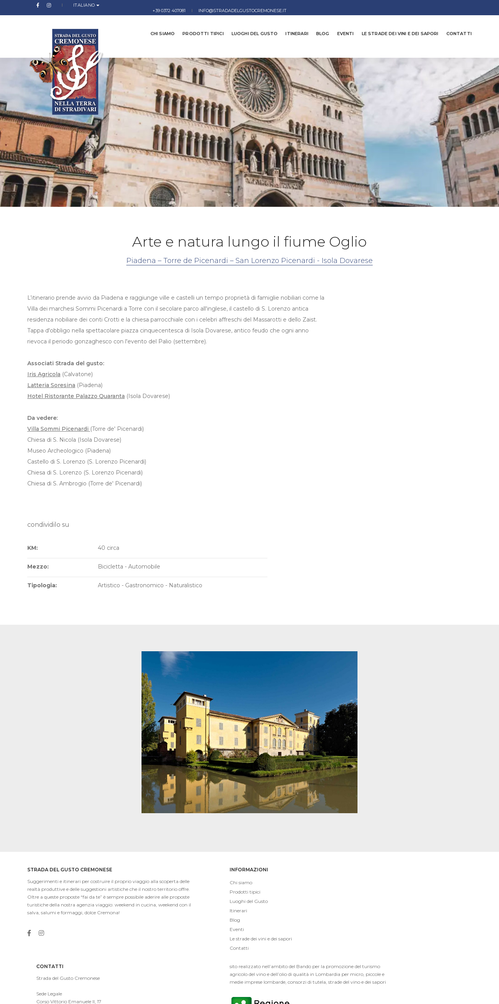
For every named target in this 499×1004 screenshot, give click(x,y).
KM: (299, 335)
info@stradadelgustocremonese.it (428, 5)
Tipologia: (308, 373)
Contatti (453, 23)
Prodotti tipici (197, 23)
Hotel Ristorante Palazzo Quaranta (76, 445)
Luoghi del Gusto (249, 23)
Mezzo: (304, 354)
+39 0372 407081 (354, 5)
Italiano (66, 5)
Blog (317, 23)
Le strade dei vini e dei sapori (394, 23)
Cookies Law (458, 992)
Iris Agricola (43, 423)
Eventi (339, 23)
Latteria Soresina (51, 434)
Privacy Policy (422, 992)
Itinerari (291, 23)
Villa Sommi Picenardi (58, 478)
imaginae (189, 992)
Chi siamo (157, 23)
